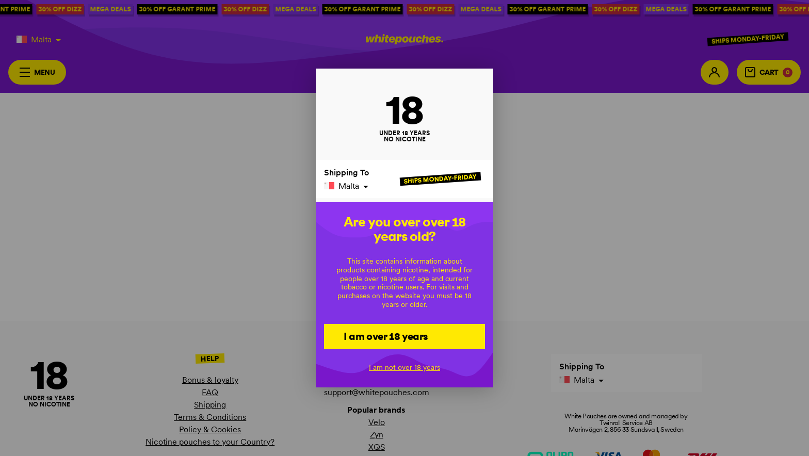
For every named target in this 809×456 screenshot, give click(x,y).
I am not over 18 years (404, 367)
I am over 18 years (386, 336)
